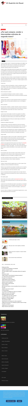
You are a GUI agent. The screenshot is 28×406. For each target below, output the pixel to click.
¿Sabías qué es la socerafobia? (8, 305)
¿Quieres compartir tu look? (7, 269)
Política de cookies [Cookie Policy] (11, 401)
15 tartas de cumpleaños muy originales (12, 215)
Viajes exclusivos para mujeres (8, 306)
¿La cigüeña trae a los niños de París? (9, 295)
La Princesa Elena (5, 290)
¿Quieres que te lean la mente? (8, 288)
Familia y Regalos (5, 368)
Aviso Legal (4, 377)
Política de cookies (5, 380)
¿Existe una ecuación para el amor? (9, 280)
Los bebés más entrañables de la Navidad (10, 268)
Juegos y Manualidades (6, 341)
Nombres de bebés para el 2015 (8, 294)
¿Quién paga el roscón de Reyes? (8, 279)
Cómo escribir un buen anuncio (8, 283)
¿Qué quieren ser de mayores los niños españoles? (12, 301)
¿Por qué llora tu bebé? (6, 299)
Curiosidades (3, 29)
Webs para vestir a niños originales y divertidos (17, 245)
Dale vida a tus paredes (5, 330)
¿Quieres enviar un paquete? (7, 282)
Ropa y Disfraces (5, 347)
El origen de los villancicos (7, 278)
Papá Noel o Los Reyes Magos (7, 298)
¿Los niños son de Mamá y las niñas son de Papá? (11, 291)
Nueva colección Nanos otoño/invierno (15, 257)
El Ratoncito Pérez (5, 267)
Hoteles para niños (5, 338)
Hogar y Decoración (5, 365)
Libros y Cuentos (4, 350)
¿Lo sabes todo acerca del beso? (8, 276)
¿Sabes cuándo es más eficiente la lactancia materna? (12, 275)
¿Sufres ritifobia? (5, 284)
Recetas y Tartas (4, 344)
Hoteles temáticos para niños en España (12, 234)
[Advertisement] (14, 15)
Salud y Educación (5, 358)
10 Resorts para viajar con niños (14, 239)
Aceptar (19, 401)
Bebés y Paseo (4, 355)
